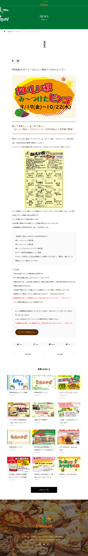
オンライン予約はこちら (26, 332)
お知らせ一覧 (44, 490)
